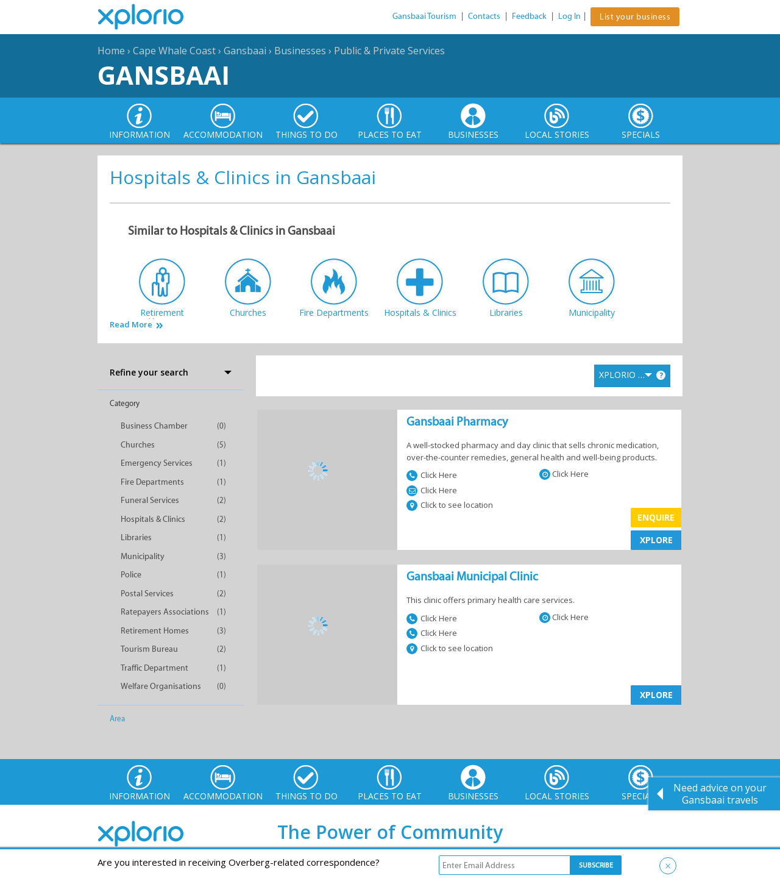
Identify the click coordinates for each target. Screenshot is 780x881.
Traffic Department (154, 668)
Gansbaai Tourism (424, 16)
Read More (131, 324)
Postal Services (147, 593)
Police (131, 574)
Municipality (143, 556)
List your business (635, 17)
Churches (138, 445)
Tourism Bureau (149, 649)
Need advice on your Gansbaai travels (720, 794)
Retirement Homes (155, 631)
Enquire (656, 517)
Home (111, 50)
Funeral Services (150, 500)
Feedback (529, 16)
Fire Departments (152, 482)
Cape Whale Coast (174, 50)
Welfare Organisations (161, 686)
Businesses (300, 50)
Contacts (484, 16)
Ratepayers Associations (165, 612)
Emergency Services (157, 463)
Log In (569, 16)
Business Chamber (154, 426)
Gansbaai (245, 50)
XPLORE (656, 540)
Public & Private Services (389, 50)
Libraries (136, 537)
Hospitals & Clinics (153, 519)
